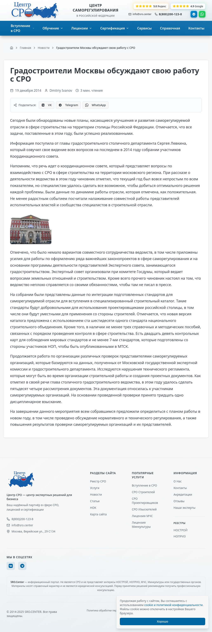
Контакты (180, 488)
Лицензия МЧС (142, 516)
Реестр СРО (98, 481)
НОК (93, 508)
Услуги (94, 488)
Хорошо (162, 621)
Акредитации (183, 494)
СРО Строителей (143, 492)
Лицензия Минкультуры (141, 525)
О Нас (178, 481)
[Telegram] (22, 566)
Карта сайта (98, 514)
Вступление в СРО (144, 485)
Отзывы (179, 501)
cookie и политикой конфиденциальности (173, 605)
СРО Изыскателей (144, 509)
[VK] (11, 566)
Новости (96, 494)
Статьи (95, 501)
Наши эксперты (185, 508)
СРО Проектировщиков (145, 501)
